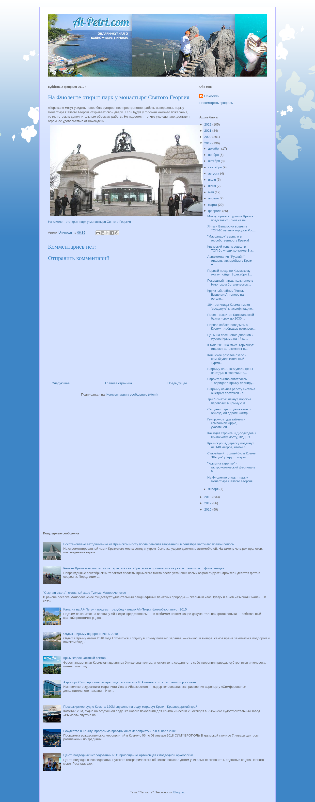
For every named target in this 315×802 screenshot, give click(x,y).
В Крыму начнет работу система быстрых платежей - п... (231, 391)
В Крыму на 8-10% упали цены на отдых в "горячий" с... (230, 371)
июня (212, 186)
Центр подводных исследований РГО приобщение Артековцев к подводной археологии (128, 755)
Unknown (211, 96)
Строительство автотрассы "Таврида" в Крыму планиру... (230, 381)
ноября (214, 155)
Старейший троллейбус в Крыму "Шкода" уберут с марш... (231, 455)
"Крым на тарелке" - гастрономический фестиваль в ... (231, 467)
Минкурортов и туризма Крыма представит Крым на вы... (230, 218)
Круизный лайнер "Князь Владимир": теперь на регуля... (225, 294)
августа (214, 173)
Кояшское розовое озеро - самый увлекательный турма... (226, 359)
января (214, 489)
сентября (215, 167)
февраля (215, 211)
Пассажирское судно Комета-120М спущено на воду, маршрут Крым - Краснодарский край (130, 706)
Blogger (178, 792)
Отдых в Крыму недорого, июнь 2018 (90, 634)
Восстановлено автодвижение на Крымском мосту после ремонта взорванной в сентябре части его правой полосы (149, 544)
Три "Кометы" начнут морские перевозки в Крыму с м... (229, 401)
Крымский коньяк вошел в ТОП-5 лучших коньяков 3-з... (230, 248)
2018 (208, 497)
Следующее (61, 383)
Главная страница (118, 383)
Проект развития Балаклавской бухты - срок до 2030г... (230, 317)
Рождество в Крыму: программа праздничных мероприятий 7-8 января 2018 (119, 731)
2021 (208, 130)
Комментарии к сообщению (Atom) (132, 394)
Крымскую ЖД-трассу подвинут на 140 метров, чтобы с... (230, 445)
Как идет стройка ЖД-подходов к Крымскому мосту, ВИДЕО (231, 435)
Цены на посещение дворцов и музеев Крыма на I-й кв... (230, 337)
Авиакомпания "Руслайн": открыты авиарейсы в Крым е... (229, 260)
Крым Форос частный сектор (84, 658)
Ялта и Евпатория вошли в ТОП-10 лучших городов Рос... (231, 228)
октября (214, 161)
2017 (208, 503)
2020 (208, 137)
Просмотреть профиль (216, 103)
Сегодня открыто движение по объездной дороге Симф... (229, 411)
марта (213, 205)
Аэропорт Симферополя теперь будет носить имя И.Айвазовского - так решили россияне (129, 682)
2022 (208, 124)
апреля (214, 198)
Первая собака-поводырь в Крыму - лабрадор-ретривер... (231, 327)
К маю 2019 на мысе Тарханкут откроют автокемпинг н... (230, 347)
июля (212, 179)
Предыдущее (177, 383)
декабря (214, 148)
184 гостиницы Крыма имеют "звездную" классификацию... (230, 306)
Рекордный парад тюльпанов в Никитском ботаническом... (230, 282)
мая (211, 192)
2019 (208, 143)
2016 (208, 509)
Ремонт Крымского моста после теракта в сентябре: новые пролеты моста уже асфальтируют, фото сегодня (143, 568)
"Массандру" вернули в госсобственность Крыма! (228, 238)
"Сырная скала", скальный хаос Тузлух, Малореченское (84, 592)
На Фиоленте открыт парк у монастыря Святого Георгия (89, 222)
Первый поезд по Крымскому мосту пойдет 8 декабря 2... (229, 272)
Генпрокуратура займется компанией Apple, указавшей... (226, 423)
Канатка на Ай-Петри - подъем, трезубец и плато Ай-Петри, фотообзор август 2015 (125, 609)
